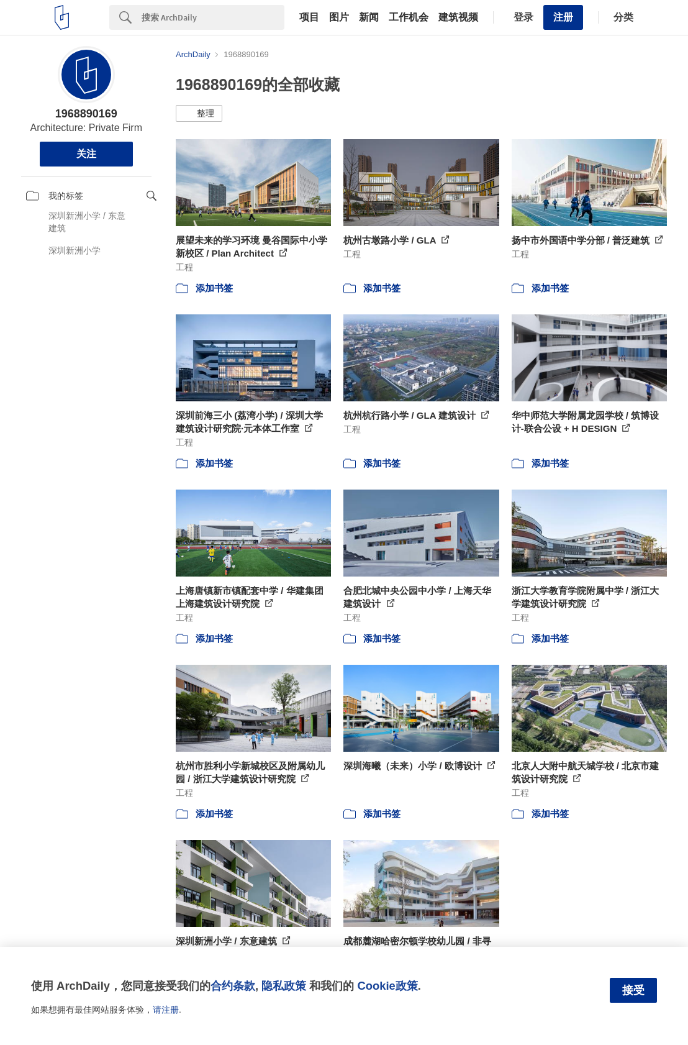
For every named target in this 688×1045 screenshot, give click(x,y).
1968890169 (86, 113)
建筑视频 (458, 17)
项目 (309, 17)
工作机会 (408, 17)
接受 (633, 990)
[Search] (213, 17)
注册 (563, 17)
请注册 (166, 1010)
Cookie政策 (387, 985)
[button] (199, 113)
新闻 (369, 17)
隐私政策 (283, 985)
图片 (339, 17)
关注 (86, 153)
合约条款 (232, 985)
